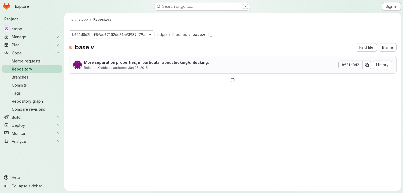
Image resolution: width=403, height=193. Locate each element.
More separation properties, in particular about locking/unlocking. (146, 62)
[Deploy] (32, 125)
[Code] (32, 53)
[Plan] (32, 45)
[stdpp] (32, 28)
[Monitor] (32, 133)
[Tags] (32, 93)
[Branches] (32, 77)
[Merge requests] (32, 61)
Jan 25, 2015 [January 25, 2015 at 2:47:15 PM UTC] (138, 68)
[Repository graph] (32, 101)
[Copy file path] (210, 34)
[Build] (32, 117)
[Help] (32, 177)
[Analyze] (32, 141)
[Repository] (32, 69)
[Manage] (32, 36)
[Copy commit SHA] (367, 65)
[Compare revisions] (32, 109)
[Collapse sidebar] (32, 186)
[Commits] (32, 85)
